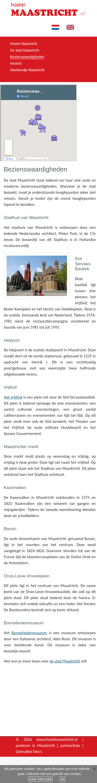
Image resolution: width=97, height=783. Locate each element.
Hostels (16, 63)
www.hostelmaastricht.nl (57, 739)
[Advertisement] (50, 701)
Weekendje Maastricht (27, 70)
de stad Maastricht (65, 661)
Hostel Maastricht (23, 44)
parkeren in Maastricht (35, 745)
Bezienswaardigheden (27, 57)
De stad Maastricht (24, 50)
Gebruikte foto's (29, 751)
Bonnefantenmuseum (29, 632)
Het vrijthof (13, 397)
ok (62, 779)
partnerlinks (70, 745)
